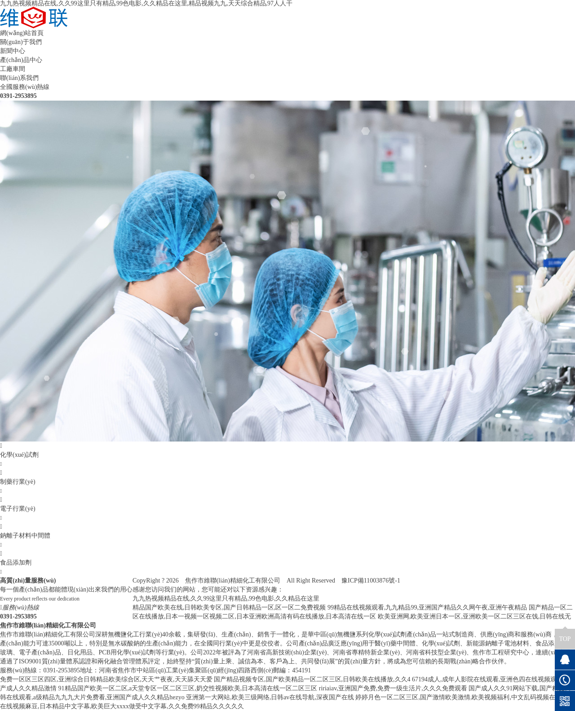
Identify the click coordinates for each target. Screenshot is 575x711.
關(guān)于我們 (21, 42)
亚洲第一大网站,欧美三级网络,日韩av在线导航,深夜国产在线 (270, 697)
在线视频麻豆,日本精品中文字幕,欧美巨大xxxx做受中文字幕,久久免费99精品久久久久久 (122, 706)
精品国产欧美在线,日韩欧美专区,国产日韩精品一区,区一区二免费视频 (229, 607)
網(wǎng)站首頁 (22, 33)
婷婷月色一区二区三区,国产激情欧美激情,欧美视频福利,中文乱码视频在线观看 (464, 697)
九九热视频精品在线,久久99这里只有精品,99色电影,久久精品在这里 (226, 598)
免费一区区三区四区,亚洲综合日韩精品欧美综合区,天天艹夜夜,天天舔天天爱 (106, 679)
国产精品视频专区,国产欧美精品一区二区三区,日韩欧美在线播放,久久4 (312, 679)
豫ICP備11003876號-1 (370, 580)
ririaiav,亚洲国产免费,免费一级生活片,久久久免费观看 (393, 688)
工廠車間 (12, 69)
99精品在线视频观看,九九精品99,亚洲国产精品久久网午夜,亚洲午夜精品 (427, 607)
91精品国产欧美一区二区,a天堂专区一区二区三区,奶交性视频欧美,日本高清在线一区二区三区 (188, 688)
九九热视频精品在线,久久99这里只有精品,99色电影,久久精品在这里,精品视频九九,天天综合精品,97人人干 (146, 3)
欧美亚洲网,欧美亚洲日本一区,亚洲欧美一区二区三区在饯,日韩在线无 (474, 616)
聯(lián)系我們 (19, 78)
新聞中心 (12, 51)
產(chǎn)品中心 (21, 60)
